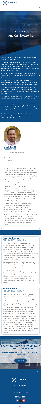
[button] (39, 8)
